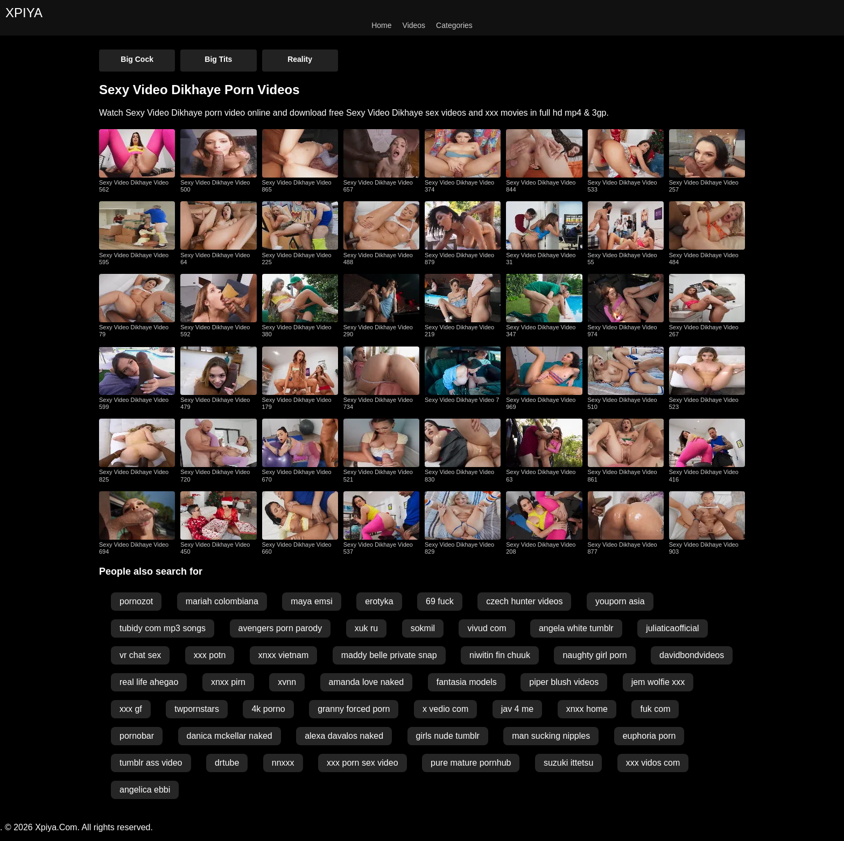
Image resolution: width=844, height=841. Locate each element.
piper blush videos (564, 682)
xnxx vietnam (283, 655)
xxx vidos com (653, 762)
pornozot (136, 601)
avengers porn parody (280, 628)
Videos (414, 25)
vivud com (486, 628)
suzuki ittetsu (568, 762)
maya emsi (311, 601)
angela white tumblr (576, 628)
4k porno (268, 708)
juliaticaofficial (672, 628)
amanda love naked (366, 682)
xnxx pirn (228, 682)
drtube (227, 762)
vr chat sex (140, 655)
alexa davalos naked (344, 735)
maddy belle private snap (389, 655)
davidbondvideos (691, 655)
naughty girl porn (594, 655)
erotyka (379, 601)
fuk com (655, 708)
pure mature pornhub (471, 762)
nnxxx (283, 762)
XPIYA (24, 12)
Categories (454, 25)
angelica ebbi (144, 789)
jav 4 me (517, 708)
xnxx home (587, 708)
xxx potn (210, 655)
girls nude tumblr (448, 735)
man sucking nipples (551, 735)
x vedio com (445, 708)
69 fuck (440, 601)
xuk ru (366, 628)
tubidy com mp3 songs (162, 628)
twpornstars (196, 708)
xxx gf (130, 708)
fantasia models (467, 682)
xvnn (287, 682)
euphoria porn (649, 735)
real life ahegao (148, 682)
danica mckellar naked (229, 735)
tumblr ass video (150, 762)
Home (381, 25)
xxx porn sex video (362, 762)
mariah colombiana (222, 601)
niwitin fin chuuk (499, 655)
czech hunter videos (524, 601)
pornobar (136, 735)
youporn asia (620, 601)
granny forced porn (354, 708)
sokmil (423, 628)
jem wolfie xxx (658, 682)
